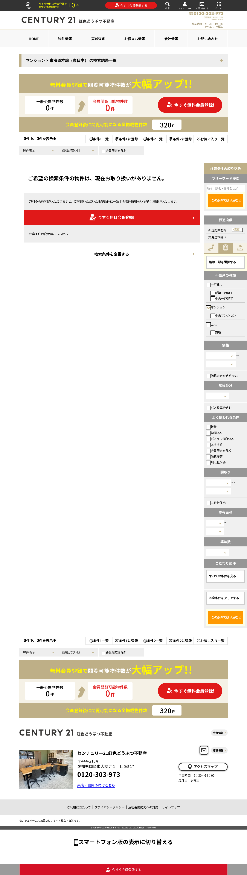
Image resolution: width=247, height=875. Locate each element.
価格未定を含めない (222, 375)
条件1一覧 (99, 138)
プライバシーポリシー (110, 807)
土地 (211, 324)
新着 (211, 427)
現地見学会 (216, 462)
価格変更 (214, 456)
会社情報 (171, 38)
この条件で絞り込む (224, 200)
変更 (236, 229)
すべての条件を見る (222, 576)
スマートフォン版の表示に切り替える (125, 842)
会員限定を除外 (114, 150)
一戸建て (214, 284)
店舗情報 (218, 750)
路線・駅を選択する (222, 262)
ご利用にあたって (79, 807)
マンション (216, 307)
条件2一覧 (153, 138)
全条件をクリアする (224, 598)
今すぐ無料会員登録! (190, 105)
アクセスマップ (202, 766)
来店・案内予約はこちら (96, 785)
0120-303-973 (98, 774)
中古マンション (223, 315)
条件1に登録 (126, 138)
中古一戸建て (221, 298)
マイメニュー (184, 5)
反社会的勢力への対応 (143, 807)
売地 (215, 332)
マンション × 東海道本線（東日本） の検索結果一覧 (71, 60)
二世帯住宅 (216, 502)
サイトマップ (171, 807)
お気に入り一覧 (210, 138)
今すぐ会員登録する (131, 5)
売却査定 (98, 38)
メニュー (219, 5)
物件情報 (65, 38)
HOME (28, 5)
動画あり (214, 433)
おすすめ (214, 444)
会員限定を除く (219, 450)
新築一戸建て (221, 293)
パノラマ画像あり (220, 439)
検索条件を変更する (111, 254)
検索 (167, 5)
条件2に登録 (180, 138)
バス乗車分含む (219, 407)
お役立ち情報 (134, 38)
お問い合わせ (201, 5)
